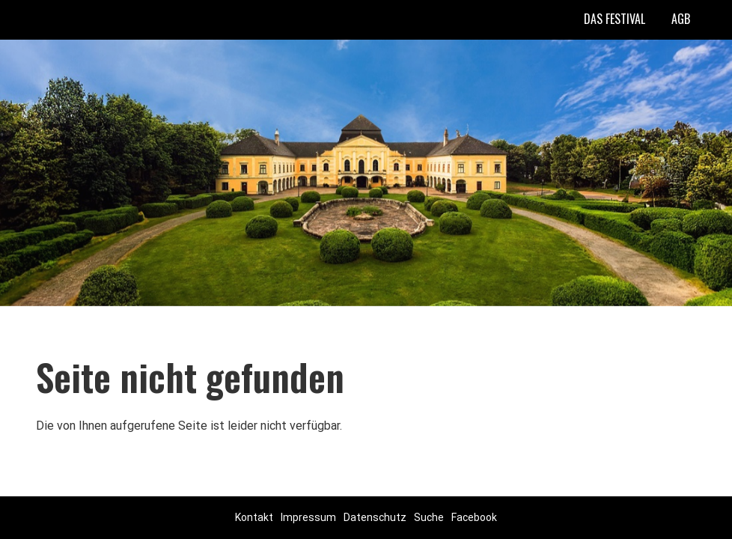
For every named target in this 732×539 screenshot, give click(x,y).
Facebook (474, 517)
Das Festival (614, 19)
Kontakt (254, 517)
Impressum (308, 517)
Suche (429, 517)
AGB (680, 19)
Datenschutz (375, 517)
